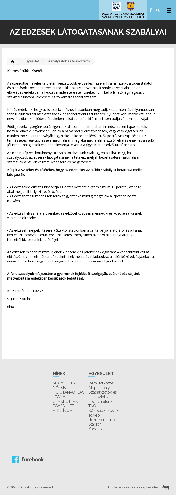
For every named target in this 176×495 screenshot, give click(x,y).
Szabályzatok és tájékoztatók (68, 61)
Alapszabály (99, 387)
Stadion (95, 424)
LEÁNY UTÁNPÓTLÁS (65, 399)
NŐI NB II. (61, 387)
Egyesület (32, 61)
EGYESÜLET (63, 406)
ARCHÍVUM (63, 410)
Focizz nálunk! (100, 401)
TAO (92, 406)
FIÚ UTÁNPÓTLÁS (68, 392)
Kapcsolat (97, 429)
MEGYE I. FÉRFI (66, 383)
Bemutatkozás (101, 383)
